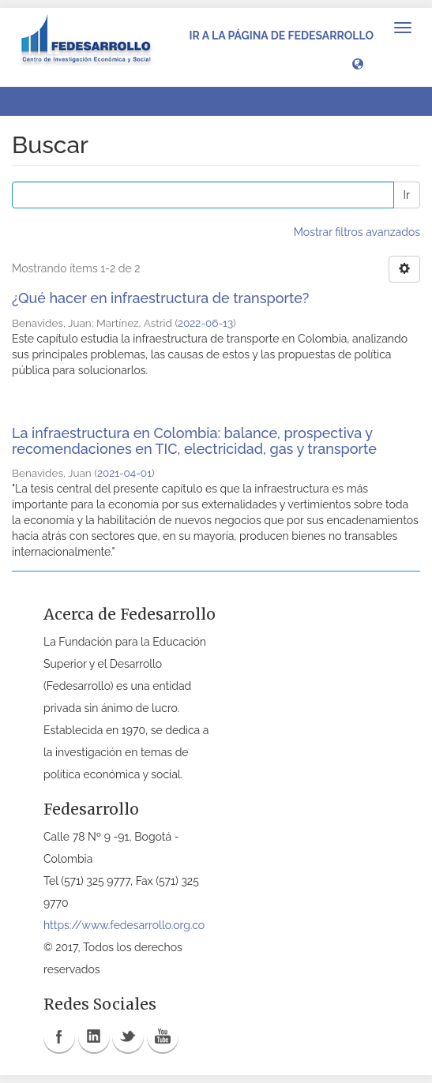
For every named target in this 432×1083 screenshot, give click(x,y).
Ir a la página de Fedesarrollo (281, 35)
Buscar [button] (46, 101)
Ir (407, 195)
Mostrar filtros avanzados (357, 232)
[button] (358, 63)
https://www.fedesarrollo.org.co (124, 925)
